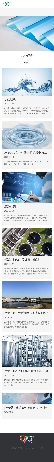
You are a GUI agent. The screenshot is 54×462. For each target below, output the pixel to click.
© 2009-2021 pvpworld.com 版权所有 (27, 448)
